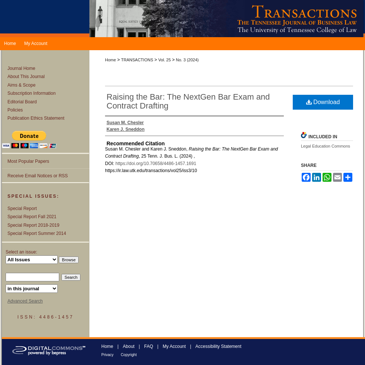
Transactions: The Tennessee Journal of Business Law (227, 18)
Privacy (107, 355)
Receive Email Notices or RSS (37, 175)
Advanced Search (25, 301)
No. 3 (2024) (187, 60)
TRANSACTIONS (137, 60)
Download (323, 102)
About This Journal (26, 76)
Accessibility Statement (218, 346)
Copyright (129, 355)
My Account (174, 346)
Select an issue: (21, 252)
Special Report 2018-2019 (33, 225)
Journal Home (21, 68)
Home (110, 60)
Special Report (22, 208)
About (128, 346)
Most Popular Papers (28, 161)
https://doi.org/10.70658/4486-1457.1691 (155, 163)
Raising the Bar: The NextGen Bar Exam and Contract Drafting (188, 101)
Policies (15, 110)
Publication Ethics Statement (35, 118)
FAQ (148, 346)
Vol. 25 (164, 60)
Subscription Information (31, 93)
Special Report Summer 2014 (36, 233)
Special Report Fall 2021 (31, 216)
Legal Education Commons (325, 146)
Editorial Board (22, 101)
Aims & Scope (21, 85)
